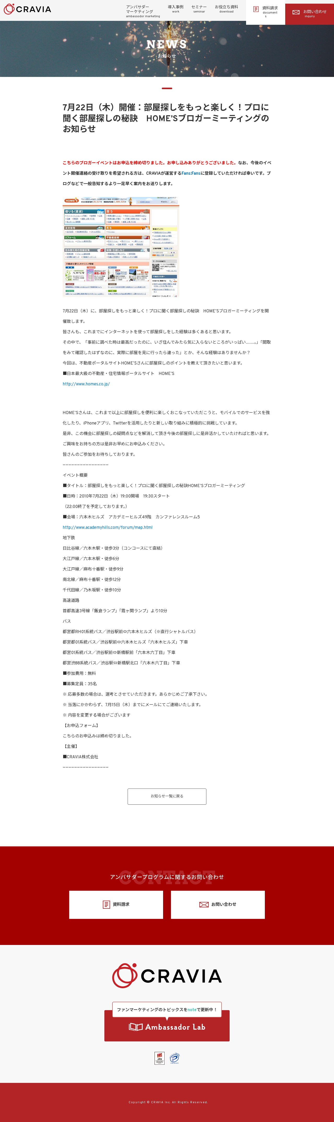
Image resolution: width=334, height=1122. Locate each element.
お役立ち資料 (226, 9)
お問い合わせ (310, 14)
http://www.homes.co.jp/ (86, 384)
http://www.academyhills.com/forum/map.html (108, 527)
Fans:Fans (191, 173)
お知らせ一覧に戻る (167, 796)
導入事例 (175, 9)
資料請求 (265, 12)
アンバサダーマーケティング (143, 12)
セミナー (199, 9)
